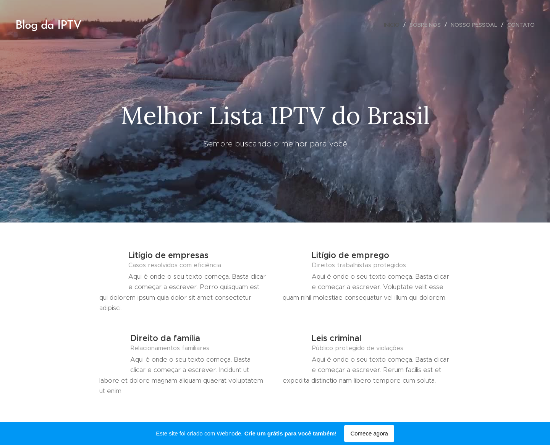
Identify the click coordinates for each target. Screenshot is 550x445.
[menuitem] (394, 24)
